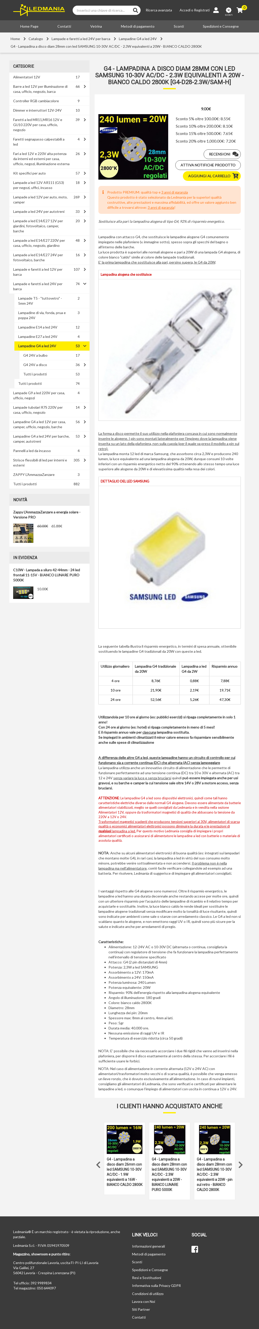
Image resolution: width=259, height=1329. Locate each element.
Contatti (64, 26)
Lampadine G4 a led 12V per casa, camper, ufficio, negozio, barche (39, 424)
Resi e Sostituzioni (146, 1277)
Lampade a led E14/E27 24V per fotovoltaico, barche (38, 257)
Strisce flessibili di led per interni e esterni (40, 462)
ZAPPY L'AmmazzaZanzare (34, 474)
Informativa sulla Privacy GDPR (156, 1285)
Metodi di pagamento (138, 26)
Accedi (185, 10)
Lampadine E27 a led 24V (37, 336)
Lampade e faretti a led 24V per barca (81, 39)
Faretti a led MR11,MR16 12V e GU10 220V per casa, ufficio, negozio (37, 124)
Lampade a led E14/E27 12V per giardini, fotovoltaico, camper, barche (38, 226)
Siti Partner (141, 1309)
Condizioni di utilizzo (148, 1293)
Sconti (179, 26)
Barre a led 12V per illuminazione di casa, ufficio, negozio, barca (40, 89)
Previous (98, 1163)
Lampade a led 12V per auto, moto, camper (40, 199)
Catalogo (36, 39)
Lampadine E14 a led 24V (37, 327)
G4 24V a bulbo (35, 355)
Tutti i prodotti (35, 374)
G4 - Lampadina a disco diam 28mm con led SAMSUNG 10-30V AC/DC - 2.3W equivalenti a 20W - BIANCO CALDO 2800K (106, 46)
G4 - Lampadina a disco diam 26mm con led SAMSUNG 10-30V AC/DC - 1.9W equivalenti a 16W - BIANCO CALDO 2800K (124, 1172)
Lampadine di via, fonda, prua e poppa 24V (42, 315)
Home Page (29, 26)
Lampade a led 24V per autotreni (38, 211)
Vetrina (96, 26)
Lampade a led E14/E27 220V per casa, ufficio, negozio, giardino (39, 243)
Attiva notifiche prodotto (208, 165)
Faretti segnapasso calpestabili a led (38, 141)
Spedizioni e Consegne (221, 26)
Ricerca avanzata (159, 10)
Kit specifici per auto (29, 173)
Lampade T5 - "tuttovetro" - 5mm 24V (40, 300)
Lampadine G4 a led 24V (138, 39)
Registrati (202, 10)
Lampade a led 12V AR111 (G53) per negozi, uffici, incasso (38, 185)
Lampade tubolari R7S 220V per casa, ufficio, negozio (38, 410)
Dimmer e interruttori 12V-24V (37, 110)
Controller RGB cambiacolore (36, 101)
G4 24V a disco (35, 365)
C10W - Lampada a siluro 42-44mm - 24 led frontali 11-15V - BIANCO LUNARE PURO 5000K (46, 575)
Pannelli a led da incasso (32, 450)
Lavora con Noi (143, 1301)
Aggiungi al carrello (214, 176)
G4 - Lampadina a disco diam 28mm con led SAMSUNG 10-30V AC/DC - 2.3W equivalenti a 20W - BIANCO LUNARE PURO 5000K (169, 1174)
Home (15, 39)
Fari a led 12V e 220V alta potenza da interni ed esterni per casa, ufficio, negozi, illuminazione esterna (41, 158)
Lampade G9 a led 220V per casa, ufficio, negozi (39, 395)
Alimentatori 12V (26, 77)
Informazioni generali (148, 1246)
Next (240, 1163)
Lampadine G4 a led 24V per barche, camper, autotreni (41, 438)
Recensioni (225, 154)
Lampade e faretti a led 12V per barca (37, 272)
